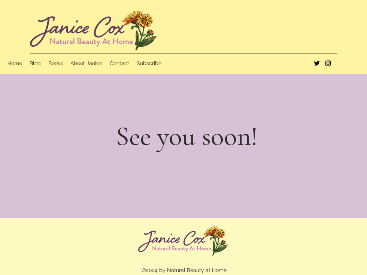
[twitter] (317, 63)
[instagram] (328, 63)
